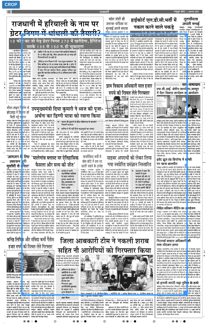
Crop (11, 4)
